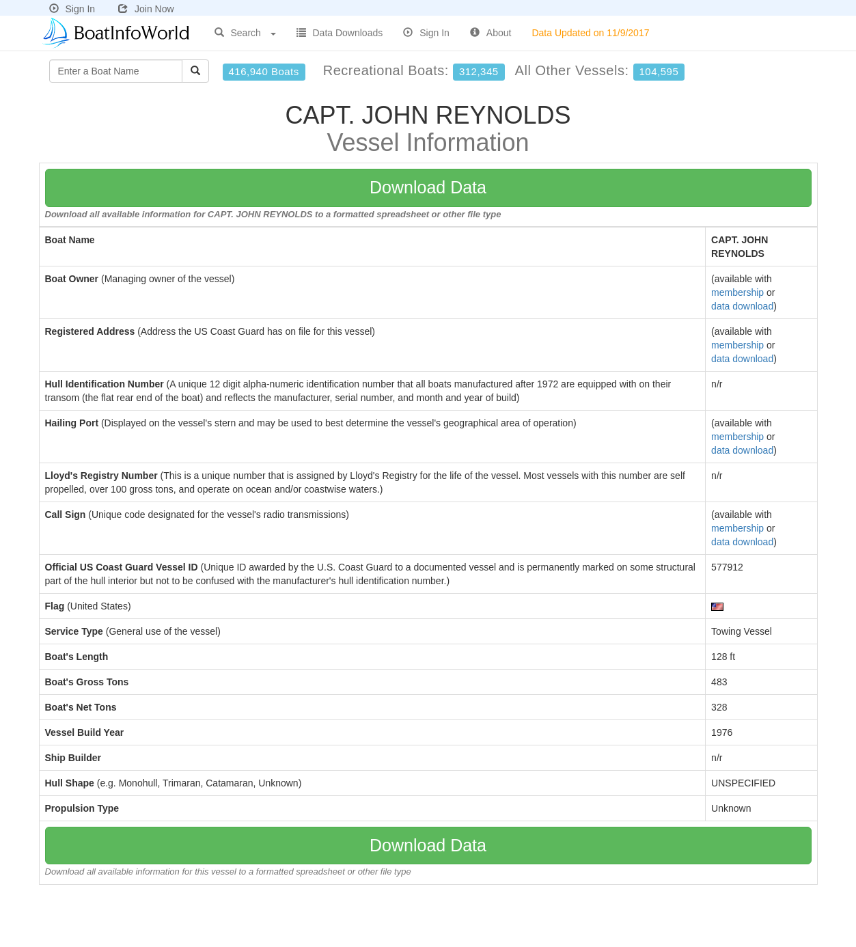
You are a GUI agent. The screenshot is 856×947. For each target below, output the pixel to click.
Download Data (428, 187)
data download (742, 306)
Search (245, 32)
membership (737, 292)
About (491, 32)
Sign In (72, 8)
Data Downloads (339, 32)
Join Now (146, 8)
